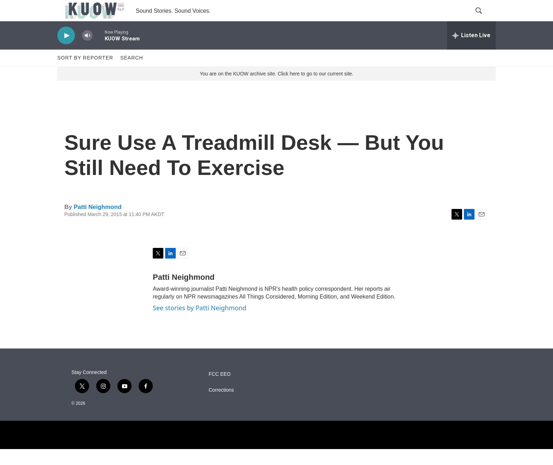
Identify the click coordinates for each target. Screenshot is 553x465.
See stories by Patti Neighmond (199, 323)
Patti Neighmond (97, 223)
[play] (66, 51)
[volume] (87, 51)
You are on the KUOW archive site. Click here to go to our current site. (276, 89)
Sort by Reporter (85, 73)
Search (131, 73)
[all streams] (471, 51)
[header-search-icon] (484, 19)
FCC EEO (220, 390)
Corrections (221, 406)
